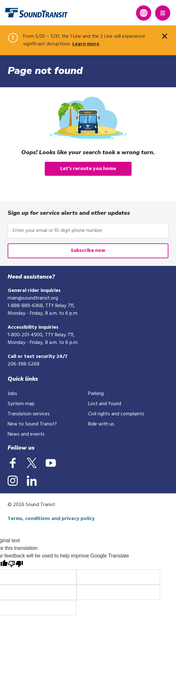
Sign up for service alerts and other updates (69, 213)
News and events (26, 434)
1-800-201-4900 (25, 335)
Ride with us (101, 424)
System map (21, 404)
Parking (96, 394)
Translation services (29, 414)
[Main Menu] (162, 13)
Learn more (85, 44)
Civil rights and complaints (116, 414)
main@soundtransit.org (33, 298)
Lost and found (104, 404)
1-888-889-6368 (25, 306)
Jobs (12, 394)
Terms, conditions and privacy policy (51, 519)
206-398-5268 (23, 364)
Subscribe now (88, 251)
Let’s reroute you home (88, 169)
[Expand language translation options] (143, 13)
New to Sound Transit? (32, 424)
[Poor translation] (15, 565)
